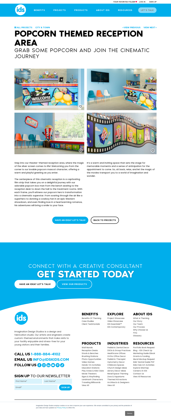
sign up (153, 2)
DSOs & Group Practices (119, 349)
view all (85, 384)
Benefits (43, 10)
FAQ (135, 331)
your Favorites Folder (124, 2)
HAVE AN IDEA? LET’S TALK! (69, 220)
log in (142, 2)
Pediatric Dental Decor (118, 346)
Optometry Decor (116, 360)
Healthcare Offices (116, 352)
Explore (115, 313)
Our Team (138, 322)
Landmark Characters (92, 378)
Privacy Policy (61, 408)
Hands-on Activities (91, 363)
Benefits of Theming (91, 317)
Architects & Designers (118, 381)
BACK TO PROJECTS (105, 220)
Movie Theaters (89, 372)
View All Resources (142, 375)
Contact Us (138, 372)
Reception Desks (90, 349)
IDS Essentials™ (114, 322)
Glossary (137, 334)
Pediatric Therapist (116, 358)
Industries (117, 342)
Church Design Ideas (117, 366)
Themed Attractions (117, 378)
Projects (63, 10)
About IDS (105, 10)
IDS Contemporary (116, 325)
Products (83, 10)
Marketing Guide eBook (144, 352)
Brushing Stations (90, 355)
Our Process (139, 325)
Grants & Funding (141, 355)
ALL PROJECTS (24, 27)
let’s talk (148, 10)
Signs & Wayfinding (91, 375)
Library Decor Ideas (116, 369)
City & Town (42, 27)
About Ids (142, 313)
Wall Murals (87, 346)
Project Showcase (115, 317)
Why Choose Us (140, 328)
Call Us (37, 352)
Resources (127, 10)
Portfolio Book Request (144, 346)
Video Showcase (115, 319)
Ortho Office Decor (116, 355)
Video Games (88, 360)
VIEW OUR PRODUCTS (75, 283)
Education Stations (90, 366)
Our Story (137, 319)
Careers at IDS (140, 369)
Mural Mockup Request (144, 358)
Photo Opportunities (91, 358)
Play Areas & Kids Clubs (93, 369)
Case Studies (88, 319)
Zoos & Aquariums (115, 375)
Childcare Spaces (115, 363)
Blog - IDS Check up (142, 349)
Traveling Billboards (91, 381)
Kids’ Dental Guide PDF (143, 360)
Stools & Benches (90, 352)
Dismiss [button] (129, 413)
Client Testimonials (91, 322)
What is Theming (141, 317)
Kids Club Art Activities (143, 363)
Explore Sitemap (141, 366)
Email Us (41, 358)
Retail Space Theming (117, 372)
